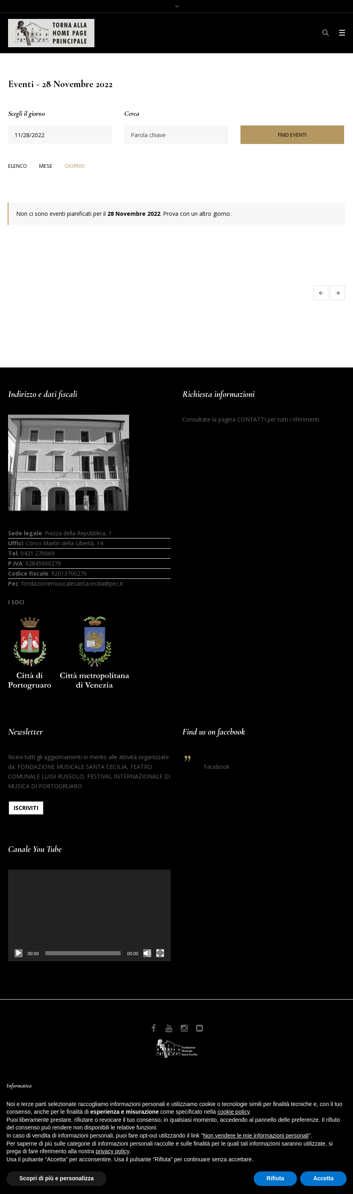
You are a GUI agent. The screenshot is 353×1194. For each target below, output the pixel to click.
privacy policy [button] (112, 1151)
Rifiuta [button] (275, 1178)
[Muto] (147, 953)
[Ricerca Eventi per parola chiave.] (176, 134)
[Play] (19, 953)
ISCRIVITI (26, 808)
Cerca (131, 113)
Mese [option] (45, 165)
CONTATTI (251, 419)
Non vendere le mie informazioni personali (255, 1135)
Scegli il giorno (26, 113)
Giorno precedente (320, 292)
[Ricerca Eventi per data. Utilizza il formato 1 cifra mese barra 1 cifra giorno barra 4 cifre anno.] (60, 134)
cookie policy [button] (233, 1111)
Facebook (217, 766)
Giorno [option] (75, 165)
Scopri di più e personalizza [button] (56, 1178)
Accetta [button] (323, 1178)
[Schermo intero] (160, 953)
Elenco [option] (17, 165)
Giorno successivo (337, 292)
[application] (89, 915)
